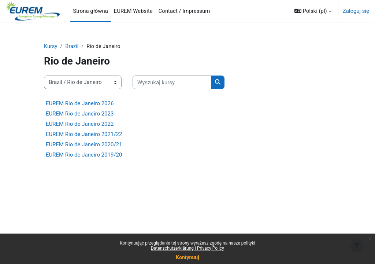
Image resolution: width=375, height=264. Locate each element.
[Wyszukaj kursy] (172, 82)
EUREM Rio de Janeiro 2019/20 (84, 154)
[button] (313, 11)
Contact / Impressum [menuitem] (184, 11)
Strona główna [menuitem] (90, 11)
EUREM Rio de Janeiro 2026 (80, 103)
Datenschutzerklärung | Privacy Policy (187, 248)
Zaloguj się (356, 11)
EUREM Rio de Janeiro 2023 (80, 113)
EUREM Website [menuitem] (133, 11)
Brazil (72, 46)
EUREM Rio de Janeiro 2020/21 (84, 144)
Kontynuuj (187, 257)
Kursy (50, 46)
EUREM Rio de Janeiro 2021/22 (84, 134)
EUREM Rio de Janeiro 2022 (80, 124)
